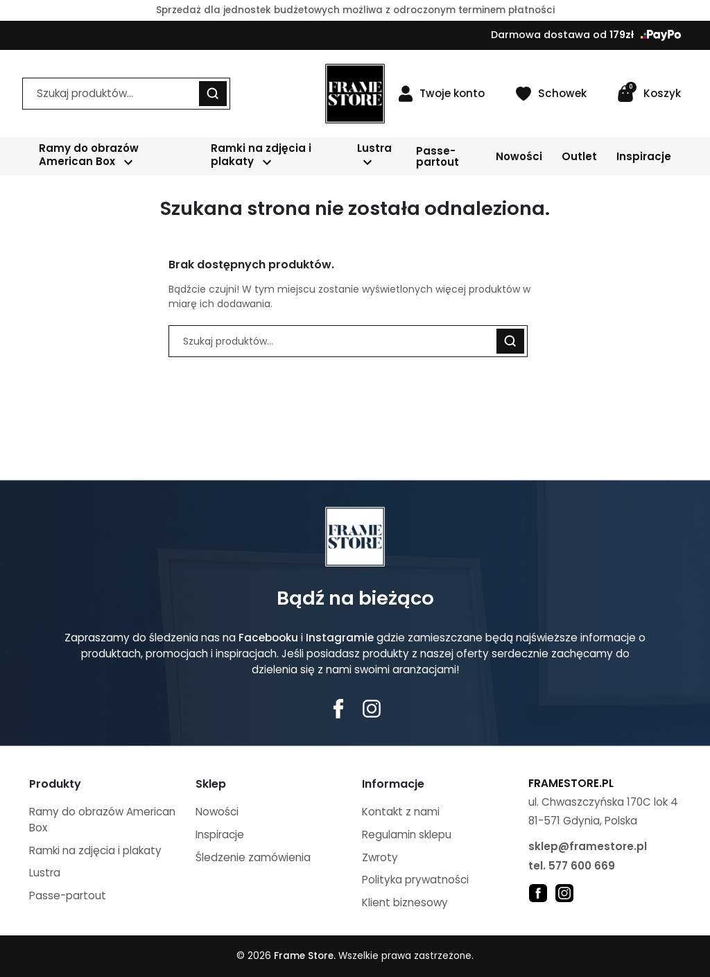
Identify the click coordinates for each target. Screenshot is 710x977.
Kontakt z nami (401, 811)
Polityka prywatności (415, 879)
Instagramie (340, 637)
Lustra (44, 872)
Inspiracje (220, 834)
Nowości (217, 811)
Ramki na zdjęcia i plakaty (95, 850)
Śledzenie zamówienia (253, 857)
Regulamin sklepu (406, 834)
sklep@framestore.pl (587, 846)
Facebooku (268, 637)
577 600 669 (581, 865)
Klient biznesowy (405, 902)
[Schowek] (551, 94)
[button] (649, 93)
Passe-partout (67, 895)
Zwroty (380, 857)
